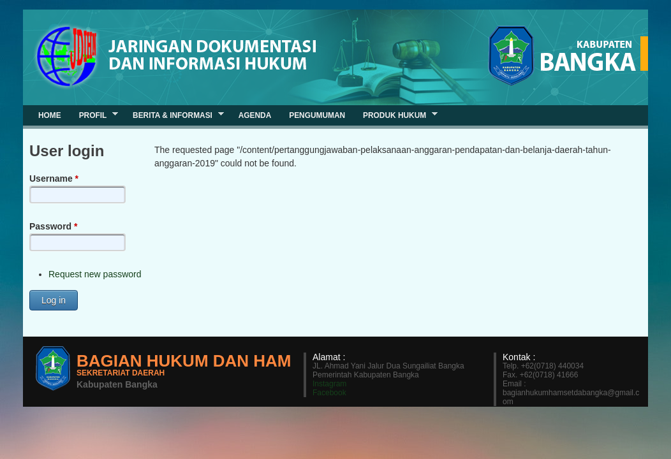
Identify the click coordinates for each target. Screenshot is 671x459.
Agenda (255, 115)
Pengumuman (317, 115)
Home (49, 115)
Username (53, 178)
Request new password (95, 274)
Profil (94, 115)
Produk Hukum (396, 115)
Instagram (329, 383)
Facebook (329, 392)
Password (53, 226)
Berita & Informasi (174, 115)
